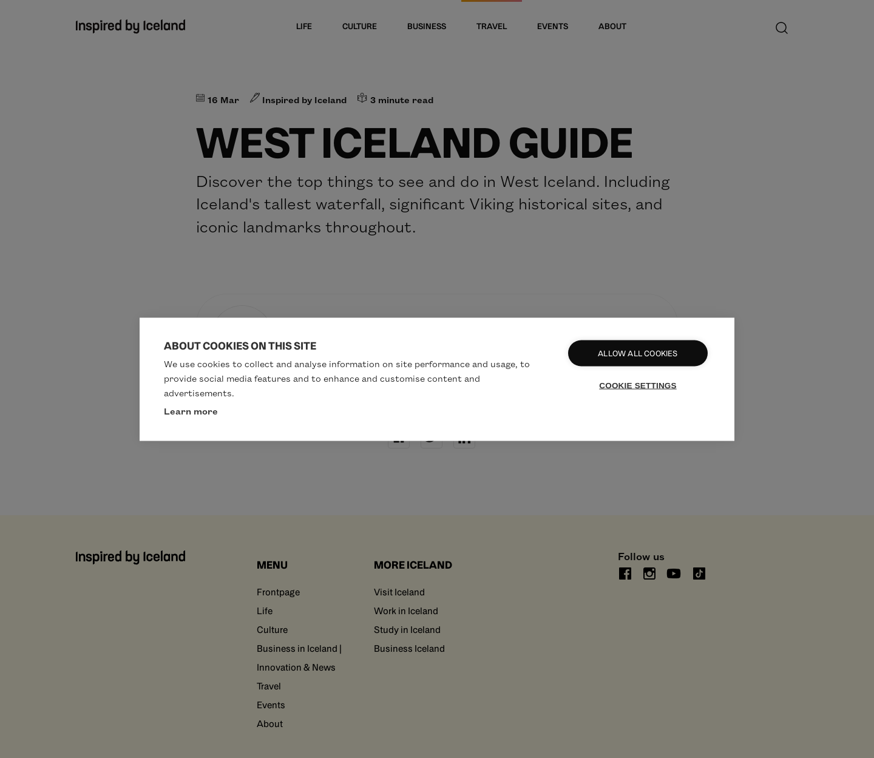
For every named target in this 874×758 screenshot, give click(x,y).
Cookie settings (638, 385)
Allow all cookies (637, 352)
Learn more (191, 410)
